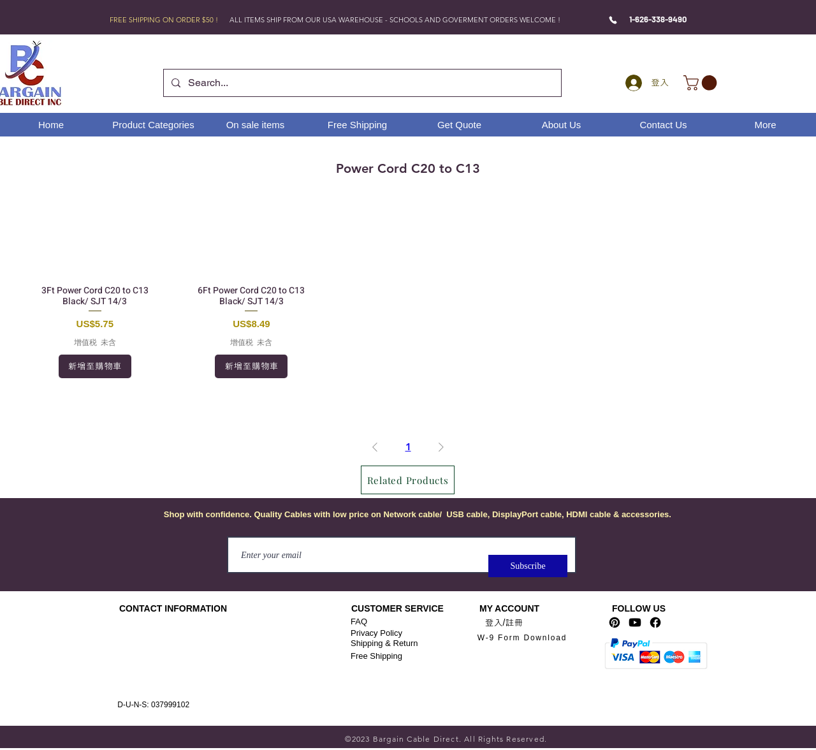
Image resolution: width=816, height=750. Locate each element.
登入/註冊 (504, 622)
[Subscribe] (527, 566)
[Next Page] (441, 447)
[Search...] (361, 83)
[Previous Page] (374, 447)
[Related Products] (408, 480)
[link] (701, 83)
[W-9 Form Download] (522, 637)
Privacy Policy (376, 633)
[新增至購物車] (95, 366)
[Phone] (613, 19)
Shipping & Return (384, 643)
